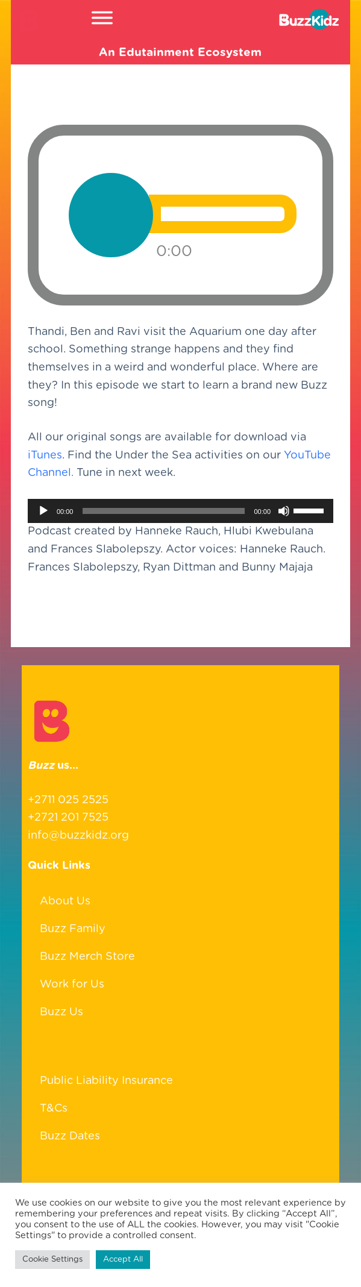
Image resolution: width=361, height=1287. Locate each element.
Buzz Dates (70, 1136)
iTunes (45, 456)
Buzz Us (61, 1012)
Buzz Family (72, 929)
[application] (180, 511)
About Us (65, 901)
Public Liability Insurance (106, 1081)
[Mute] (284, 512)
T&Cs (53, 1108)
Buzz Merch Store (87, 956)
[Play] (43, 512)
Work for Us (72, 984)
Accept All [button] (123, 1260)
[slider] (163, 512)
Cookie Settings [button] (52, 1260)
